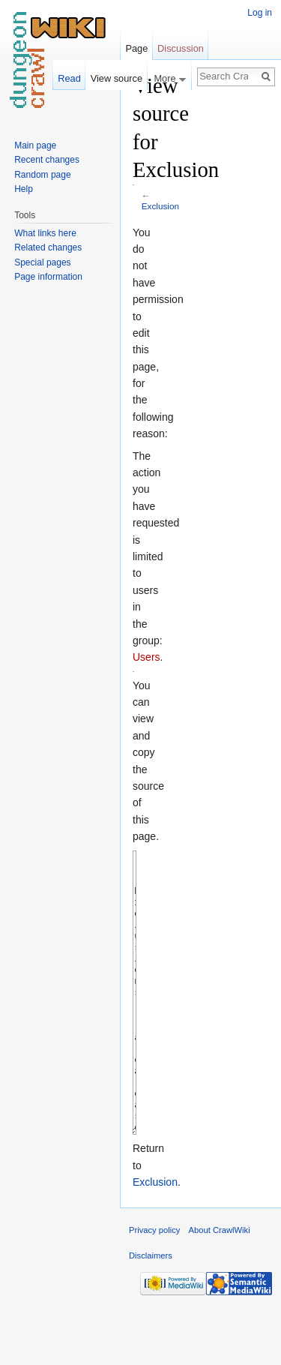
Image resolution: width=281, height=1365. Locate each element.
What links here (45, 233)
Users (146, 657)
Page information (48, 277)
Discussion (180, 48)
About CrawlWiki (219, 1286)
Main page (35, 145)
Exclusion (160, 206)
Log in (259, 13)
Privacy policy (154, 1286)
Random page (42, 175)
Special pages (42, 262)
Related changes (48, 247)
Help (23, 189)
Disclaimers (150, 1311)
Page (136, 48)
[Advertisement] (209, 297)
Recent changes (46, 159)
